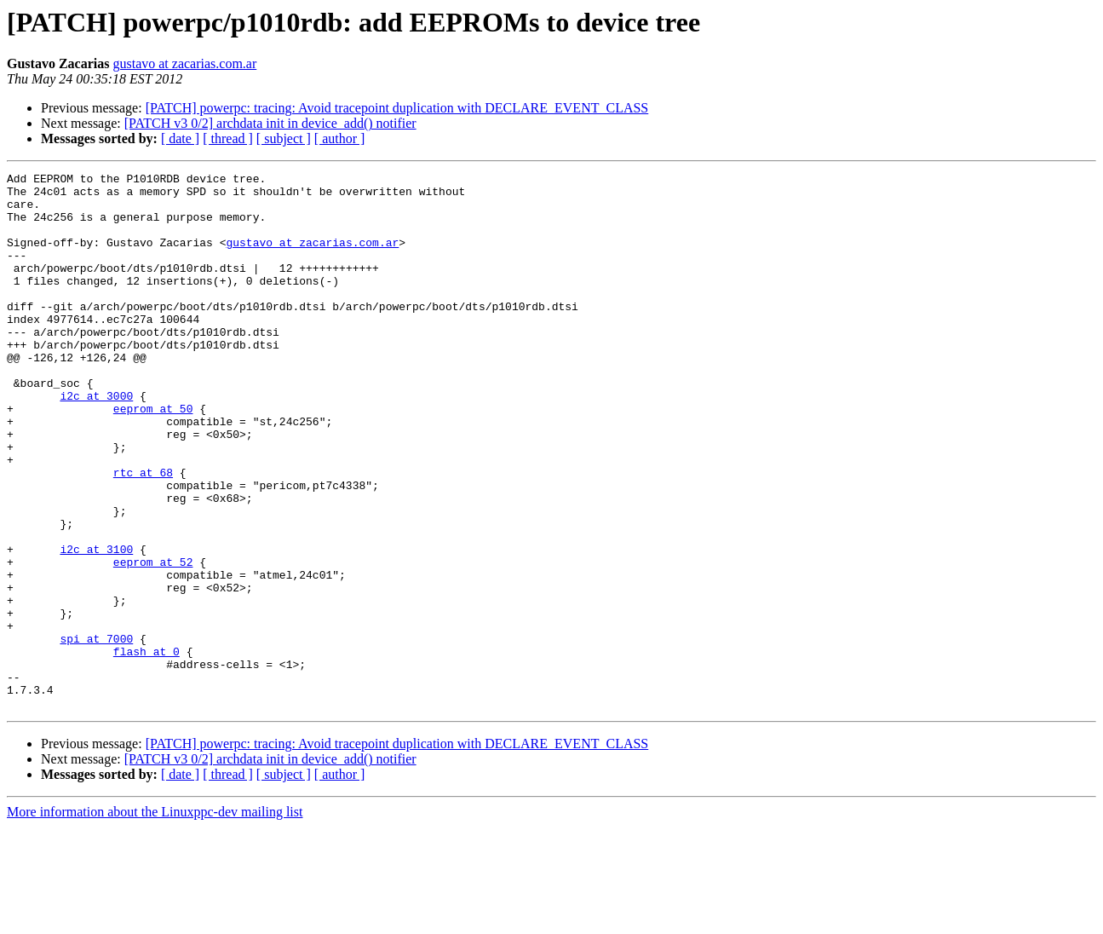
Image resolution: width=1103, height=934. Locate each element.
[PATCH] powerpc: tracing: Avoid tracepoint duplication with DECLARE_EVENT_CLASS (397, 108)
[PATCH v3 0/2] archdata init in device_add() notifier (270, 123)
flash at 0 (146, 748)
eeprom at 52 (153, 641)
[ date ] (180, 138)
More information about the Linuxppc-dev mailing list (154, 919)
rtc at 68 (143, 533)
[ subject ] (283, 138)
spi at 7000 (96, 733)
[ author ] (339, 138)
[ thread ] (228, 138)
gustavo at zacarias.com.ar (184, 63)
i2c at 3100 (96, 625)
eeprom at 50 (153, 456)
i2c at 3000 (96, 441)
